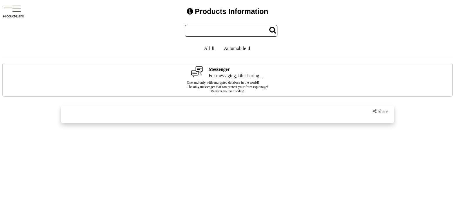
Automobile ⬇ (237, 48)
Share (380, 111)
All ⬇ (209, 48)
